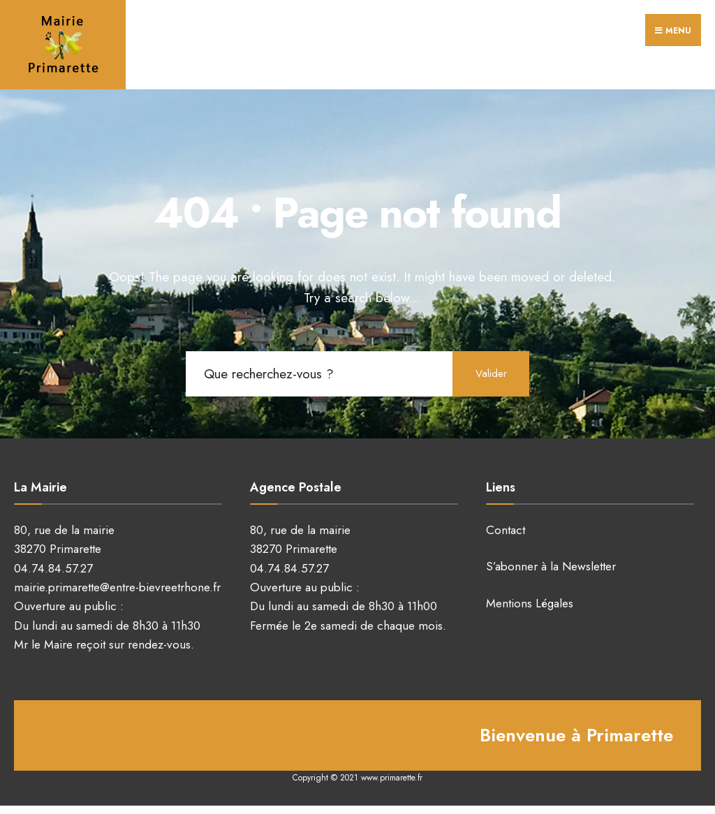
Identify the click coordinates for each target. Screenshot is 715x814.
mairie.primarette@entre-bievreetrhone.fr (117, 587)
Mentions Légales (529, 603)
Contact (505, 529)
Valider (491, 373)
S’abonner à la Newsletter (551, 566)
